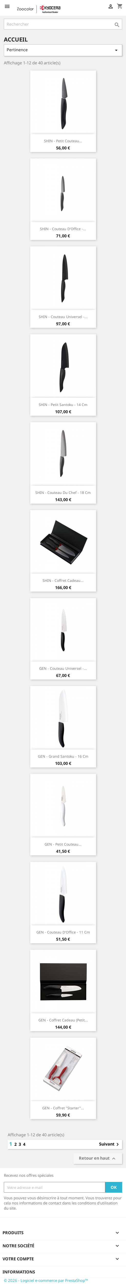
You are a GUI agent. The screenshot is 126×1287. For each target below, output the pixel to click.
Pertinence (63, 50)
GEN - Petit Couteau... (63, 844)
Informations (19, 1272)
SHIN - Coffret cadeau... (63, 580)
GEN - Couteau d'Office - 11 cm (63, 932)
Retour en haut (98, 1159)
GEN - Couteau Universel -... (63, 668)
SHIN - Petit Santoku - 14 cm (63, 404)
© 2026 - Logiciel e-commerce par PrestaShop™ (46, 1280)
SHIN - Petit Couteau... (63, 140)
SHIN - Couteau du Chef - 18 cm (63, 492)
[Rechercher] (63, 24)
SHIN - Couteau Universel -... (63, 316)
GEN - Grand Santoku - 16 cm (63, 756)
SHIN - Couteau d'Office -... (63, 228)
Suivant (110, 1144)
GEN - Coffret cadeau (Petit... (63, 1020)
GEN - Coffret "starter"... (63, 1108)
